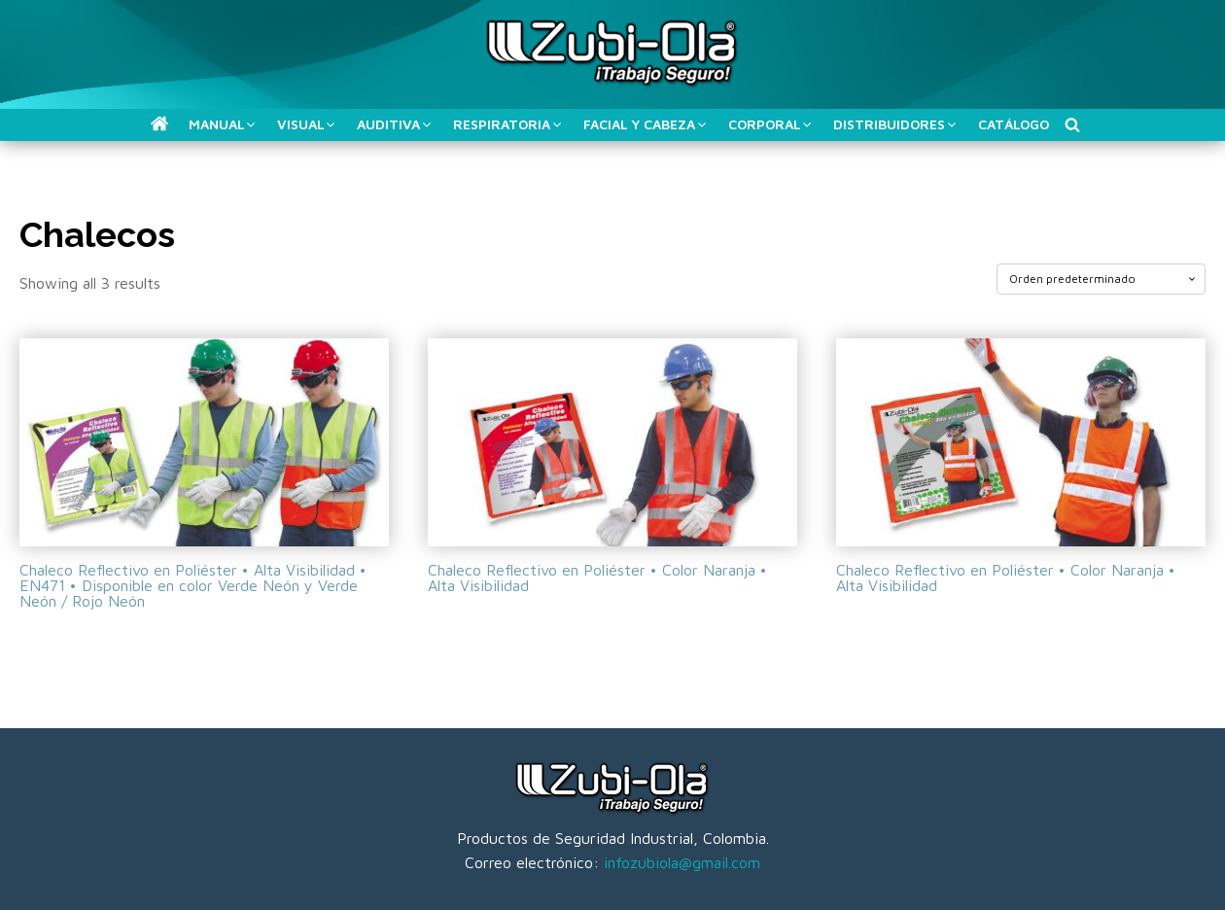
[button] (159, 123)
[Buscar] (1072, 124)
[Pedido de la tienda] (1101, 279)
